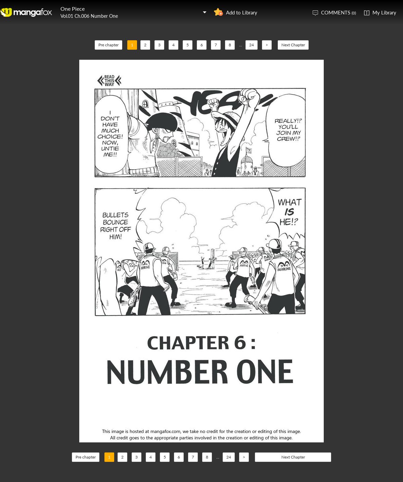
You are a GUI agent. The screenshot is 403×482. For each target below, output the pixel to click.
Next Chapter (293, 44)
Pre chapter (108, 44)
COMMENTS (338, 12)
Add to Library (241, 12)
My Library (384, 12)
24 (251, 44)
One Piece (72, 8)
